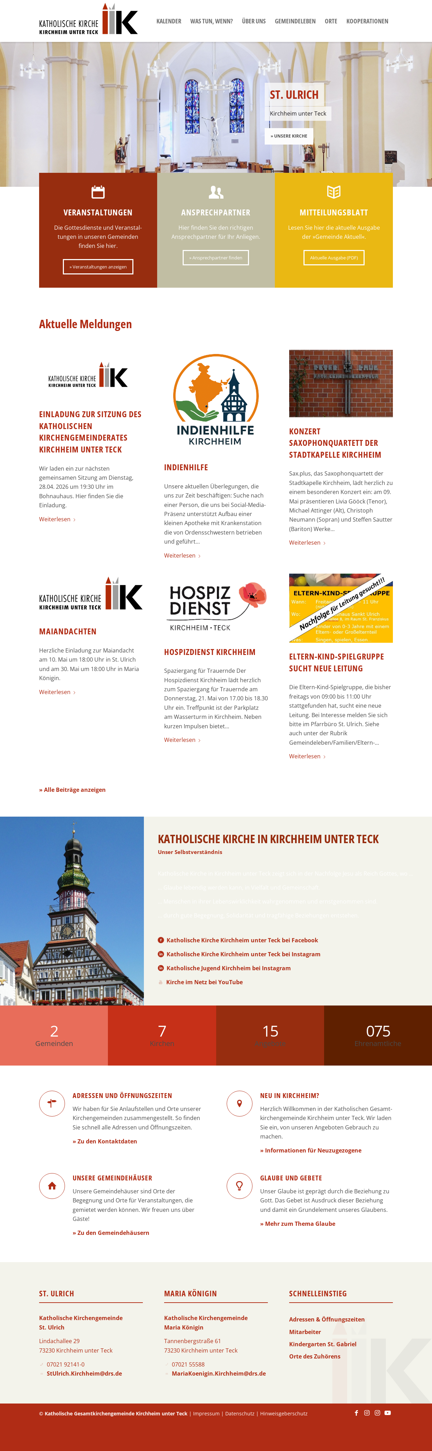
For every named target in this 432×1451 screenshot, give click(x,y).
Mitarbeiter (305, 1332)
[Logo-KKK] (88, 21)
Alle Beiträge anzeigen (75, 790)
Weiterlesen (57, 519)
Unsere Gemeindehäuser (112, 1178)
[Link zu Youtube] (387, 1416)
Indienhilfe (186, 467)
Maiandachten (68, 631)
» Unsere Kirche (289, 136)
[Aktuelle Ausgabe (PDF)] (334, 257)
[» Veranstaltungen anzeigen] (98, 266)
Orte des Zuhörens (315, 1356)
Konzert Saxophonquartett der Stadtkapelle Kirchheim (335, 442)
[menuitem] (169, 21)
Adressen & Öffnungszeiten (327, 1319)
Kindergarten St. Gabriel (323, 1344)
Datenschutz (240, 1413)
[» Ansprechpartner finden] (216, 257)
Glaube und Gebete (291, 1178)
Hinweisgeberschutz (284, 1413)
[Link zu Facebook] (356, 1416)
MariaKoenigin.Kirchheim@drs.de (219, 1373)
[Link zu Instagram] (366, 1416)
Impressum (206, 1413)
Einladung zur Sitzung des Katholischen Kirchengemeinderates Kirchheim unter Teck (90, 431)
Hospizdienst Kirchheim (210, 651)
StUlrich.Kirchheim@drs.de (84, 1373)
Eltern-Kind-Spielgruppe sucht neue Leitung (336, 662)
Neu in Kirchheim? (289, 1095)
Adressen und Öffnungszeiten (122, 1095)
